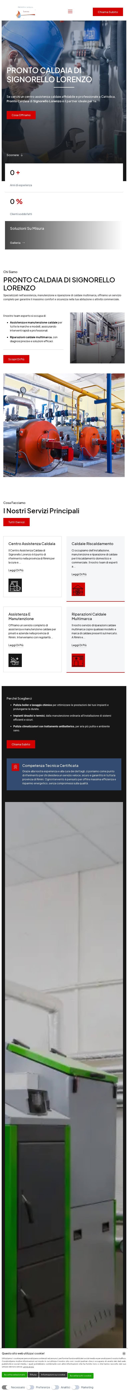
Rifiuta (33, 1374)
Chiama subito (108, 12)
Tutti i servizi (16, 522)
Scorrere (15, 154)
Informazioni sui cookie (53, 1374)
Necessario (18, 1387)
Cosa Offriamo (21, 115)
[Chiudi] (124, 1353)
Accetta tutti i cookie (80, 1375)
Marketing (87, 1387)
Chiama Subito (21, 745)
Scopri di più (16, 359)
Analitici (65, 1387)
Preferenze (43, 1387)
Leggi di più (15, 570)
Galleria (17, 242)
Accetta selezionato (14, 1374)
